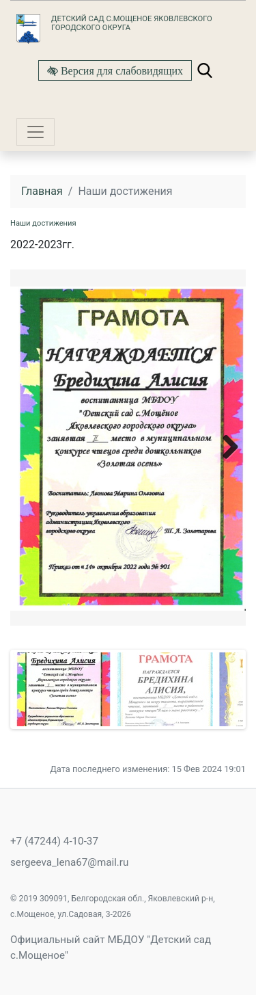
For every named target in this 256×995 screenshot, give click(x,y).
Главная (42, 191)
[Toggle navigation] (35, 132)
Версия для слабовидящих (120, 70)
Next (225, 446)
